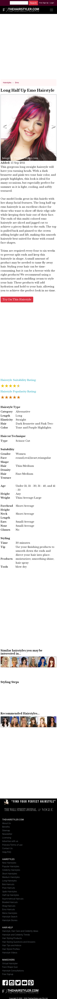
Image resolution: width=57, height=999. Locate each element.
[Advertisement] (28, 47)
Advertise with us (10, 841)
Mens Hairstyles (9, 913)
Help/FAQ (6, 852)
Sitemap (6, 830)
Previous (3, 127)
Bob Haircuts (8, 884)
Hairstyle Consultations (13, 970)
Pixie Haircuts (8, 888)
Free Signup (7, 974)
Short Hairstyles (9, 873)
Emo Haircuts (8, 909)
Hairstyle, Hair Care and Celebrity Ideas (20, 931)
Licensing (6, 837)
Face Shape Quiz (10, 967)
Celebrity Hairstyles (11, 870)
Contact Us (7, 848)
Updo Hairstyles (9, 891)
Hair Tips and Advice (11, 945)
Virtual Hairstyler (10, 963)
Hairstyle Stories (9, 920)
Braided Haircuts (10, 902)
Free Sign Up (43, 3)
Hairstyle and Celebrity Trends (16, 934)
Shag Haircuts (8, 906)
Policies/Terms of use (12, 845)
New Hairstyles (9, 863)
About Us (6, 823)
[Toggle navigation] (51, 10)
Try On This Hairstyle (17, 299)
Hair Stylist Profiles (11, 949)
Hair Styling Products (12, 938)
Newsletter (7, 834)
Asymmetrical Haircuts (12, 899)
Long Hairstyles (9, 881)
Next (52, 127)
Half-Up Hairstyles (10, 895)
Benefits (6, 827)
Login (52, 3)
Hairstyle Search (9, 916)
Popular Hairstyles (10, 866)
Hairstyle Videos (9, 952)
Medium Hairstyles (11, 877)
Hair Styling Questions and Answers (18, 942)
